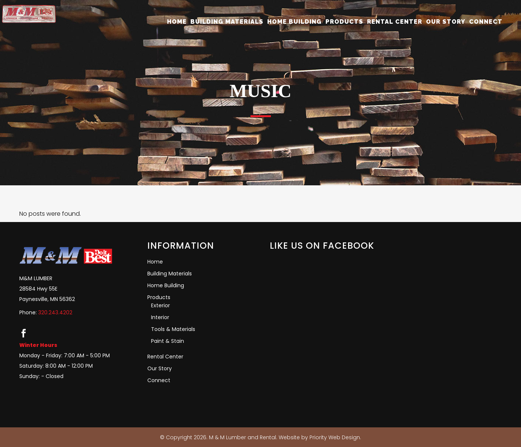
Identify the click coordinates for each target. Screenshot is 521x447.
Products (158, 297)
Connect (158, 380)
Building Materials (169, 273)
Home (155, 261)
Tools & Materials (173, 329)
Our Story (159, 368)
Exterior (160, 305)
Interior (160, 317)
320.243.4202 (55, 312)
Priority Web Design (334, 437)
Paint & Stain (167, 341)
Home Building (165, 285)
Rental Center (165, 356)
